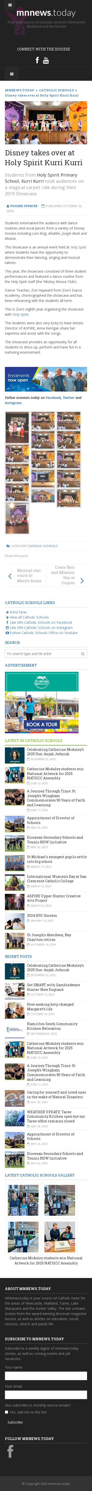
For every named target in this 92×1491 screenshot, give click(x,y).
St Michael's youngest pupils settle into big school (57, 859)
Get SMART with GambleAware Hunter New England (53, 987)
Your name (13, 1367)
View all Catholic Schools (27, 617)
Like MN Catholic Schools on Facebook (38, 622)
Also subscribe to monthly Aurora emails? (38, 1405)
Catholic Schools (43, 546)
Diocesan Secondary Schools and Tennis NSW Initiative (55, 839)
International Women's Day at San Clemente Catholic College (57, 879)
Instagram (13, 402)
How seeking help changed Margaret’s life (50, 1006)
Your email (13, 1386)
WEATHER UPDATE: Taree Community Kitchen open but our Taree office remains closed (56, 1116)
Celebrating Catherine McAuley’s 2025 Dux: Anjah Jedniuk (55, 751)
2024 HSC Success (42, 915)
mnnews (46, 12)
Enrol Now (15, 612)
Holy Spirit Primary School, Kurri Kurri (41, 178)
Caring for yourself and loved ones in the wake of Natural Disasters (56, 1094)
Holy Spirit (78, 247)
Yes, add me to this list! (28, 1412)
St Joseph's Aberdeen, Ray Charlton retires (49, 937)
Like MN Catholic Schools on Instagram (39, 627)
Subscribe (15, 1422)
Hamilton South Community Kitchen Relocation (52, 1026)
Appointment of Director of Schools (51, 820)
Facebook (53, 397)
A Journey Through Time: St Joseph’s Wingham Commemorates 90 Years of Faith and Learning (56, 798)
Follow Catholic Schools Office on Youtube (41, 632)
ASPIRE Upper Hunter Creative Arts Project (54, 898)
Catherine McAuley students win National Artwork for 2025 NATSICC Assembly (55, 773)
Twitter (69, 397)
